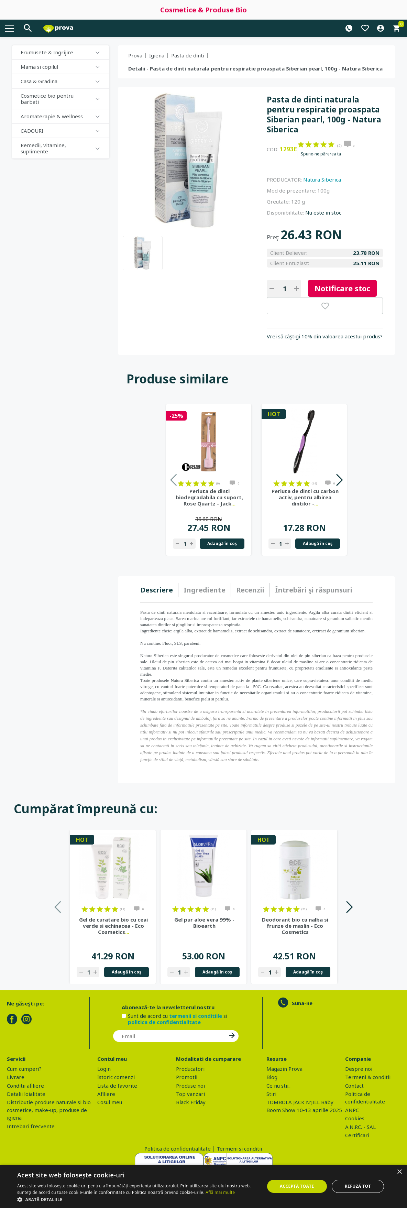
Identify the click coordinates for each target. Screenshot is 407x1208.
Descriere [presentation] (156, 590)
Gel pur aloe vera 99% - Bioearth (204, 922)
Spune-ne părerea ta (321, 154)
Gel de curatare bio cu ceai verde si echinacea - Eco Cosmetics (113, 925)
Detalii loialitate (26, 1093)
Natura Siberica (322, 179)
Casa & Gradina (39, 81)
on (301, 144)
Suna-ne (302, 1003)
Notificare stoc (342, 288)
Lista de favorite (117, 1085)
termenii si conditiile (195, 1015)
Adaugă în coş (222, 543)
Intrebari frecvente (31, 1126)
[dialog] (203, 1186)
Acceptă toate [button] (297, 1186)
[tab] (159, 590)
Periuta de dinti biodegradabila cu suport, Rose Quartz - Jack (209, 497)
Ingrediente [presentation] (205, 590)
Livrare (15, 1077)
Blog (271, 1077)
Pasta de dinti (187, 55)
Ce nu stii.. (278, 1085)
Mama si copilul (39, 66)
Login (104, 1068)
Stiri (271, 1093)
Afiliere (106, 1093)
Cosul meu (109, 1102)
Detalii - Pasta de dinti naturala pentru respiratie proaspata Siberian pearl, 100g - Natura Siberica (255, 68)
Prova (135, 55)
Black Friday (191, 1102)
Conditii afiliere (25, 1085)
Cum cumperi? (24, 1068)
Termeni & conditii (367, 1077)
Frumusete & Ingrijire (47, 52)
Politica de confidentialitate (177, 1148)
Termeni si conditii (239, 1148)
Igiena (156, 55)
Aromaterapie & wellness (52, 116)
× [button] (399, 1172)
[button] (137, 1199)
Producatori (190, 1068)
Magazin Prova (284, 1068)
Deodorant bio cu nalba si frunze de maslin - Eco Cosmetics (295, 925)
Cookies (354, 1118)
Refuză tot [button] (358, 1186)
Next (339, 480)
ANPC (352, 1110)
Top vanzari (190, 1093)
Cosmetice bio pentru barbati (47, 98)
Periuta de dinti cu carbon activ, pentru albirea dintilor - (305, 497)
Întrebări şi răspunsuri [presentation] (313, 590)
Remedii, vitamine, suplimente (43, 148)
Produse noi (190, 1085)
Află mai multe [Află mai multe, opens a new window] (220, 1192)
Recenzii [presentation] (250, 590)
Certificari (357, 1135)
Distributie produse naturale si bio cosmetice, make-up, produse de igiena (49, 1110)
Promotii (186, 1077)
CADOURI (32, 130)
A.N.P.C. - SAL (360, 1126)
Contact (354, 1085)
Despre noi (358, 1068)
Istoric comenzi (116, 1077)
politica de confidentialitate (164, 1022)
